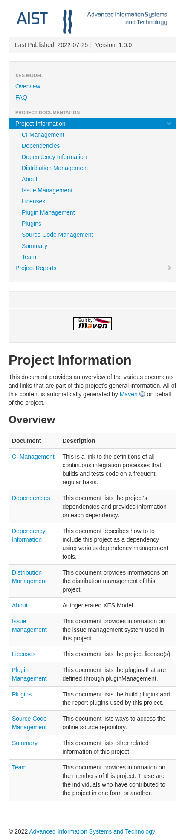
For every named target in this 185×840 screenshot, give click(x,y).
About (30, 179)
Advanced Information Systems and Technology (92, 831)
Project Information (93, 123)
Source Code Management (57, 234)
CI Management (43, 134)
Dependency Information (54, 156)
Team (29, 256)
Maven (129, 394)
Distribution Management (55, 168)
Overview (27, 86)
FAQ (21, 97)
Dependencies (41, 145)
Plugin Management (48, 212)
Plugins (31, 223)
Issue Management (47, 190)
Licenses (33, 201)
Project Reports (93, 268)
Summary (34, 245)
